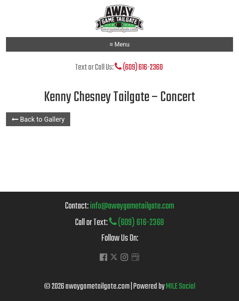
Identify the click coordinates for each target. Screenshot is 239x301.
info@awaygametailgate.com (132, 206)
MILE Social (180, 286)
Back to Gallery (38, 119)
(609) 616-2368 (139, 67)
